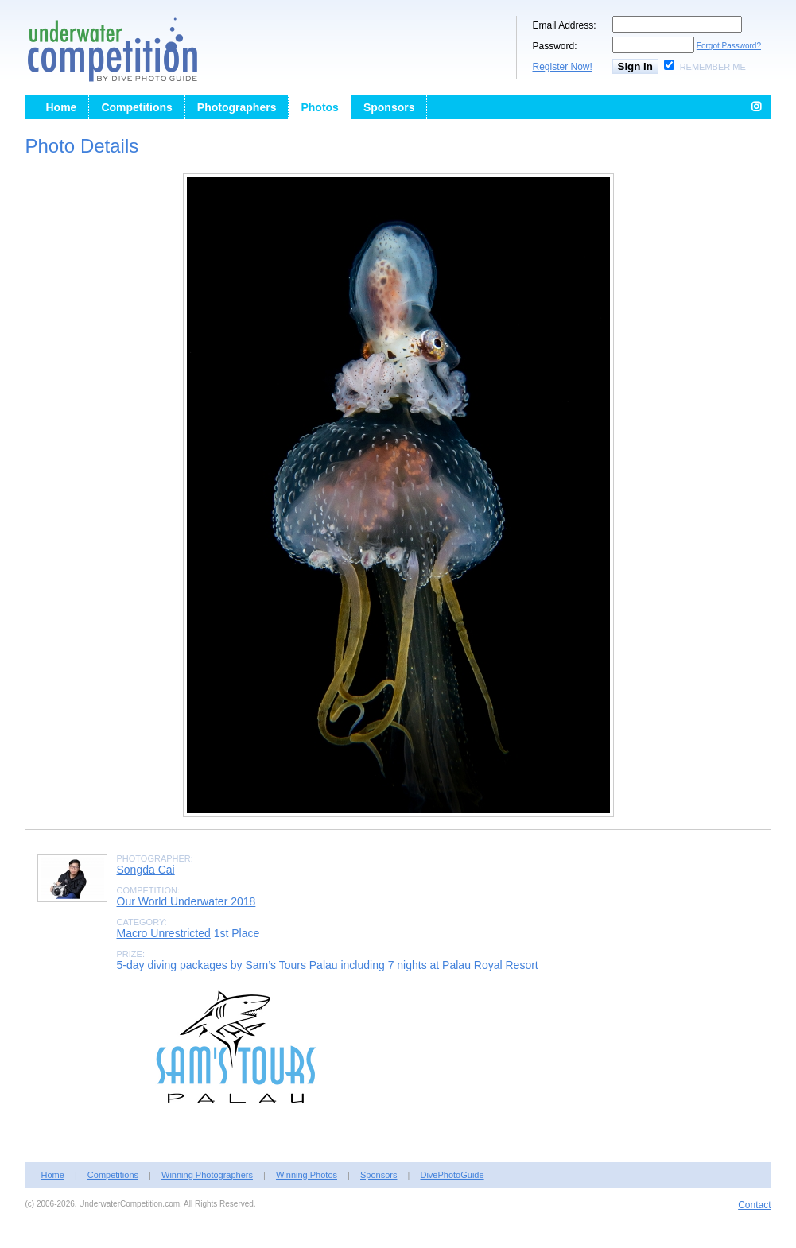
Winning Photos (306, 1175)
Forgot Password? (729, 45)
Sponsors (389, 107)
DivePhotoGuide (451, 1175)
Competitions (136, 107)
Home (61, 107)
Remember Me (713, 67)
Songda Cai (146, 869)
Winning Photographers (207, 1175)
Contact (754, 1205)
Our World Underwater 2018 (186, 901)
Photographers (237, 107)
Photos (319, 107)
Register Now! (562, 66)
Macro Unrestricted (164, 933)
